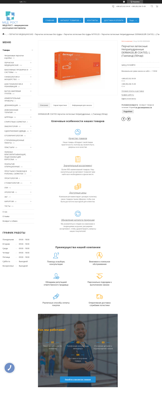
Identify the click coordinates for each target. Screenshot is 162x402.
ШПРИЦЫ (8, 117)
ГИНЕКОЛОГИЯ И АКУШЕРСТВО (11, 78)
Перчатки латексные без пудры (48, 34)
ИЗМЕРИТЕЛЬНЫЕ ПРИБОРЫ (12, 99)
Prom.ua (92, 397)
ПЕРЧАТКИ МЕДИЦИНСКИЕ (21, 34)
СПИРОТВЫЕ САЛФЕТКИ (15, 122)
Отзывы (6, 216)
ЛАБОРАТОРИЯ (11, 126)
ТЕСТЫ (7, 206)
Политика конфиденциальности (105, 399)
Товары (6, 50)
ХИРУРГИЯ (9, 201)
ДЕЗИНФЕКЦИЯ (11, 105)
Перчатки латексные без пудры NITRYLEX (82, 34)
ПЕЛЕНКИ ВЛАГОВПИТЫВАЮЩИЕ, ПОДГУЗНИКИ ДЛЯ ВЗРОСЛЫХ (15, 156)
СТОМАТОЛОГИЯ (11, 183)
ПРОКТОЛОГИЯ (11, 178)
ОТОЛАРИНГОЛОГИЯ (13, 135)
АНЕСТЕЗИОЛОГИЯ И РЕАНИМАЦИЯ (13, 85)
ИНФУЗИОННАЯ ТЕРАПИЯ (11, 111)
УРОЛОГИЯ (9, 192)
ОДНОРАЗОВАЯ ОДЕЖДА (15, 131)
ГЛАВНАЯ (49, 20)
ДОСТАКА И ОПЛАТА (113, 20)
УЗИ (6, 187)
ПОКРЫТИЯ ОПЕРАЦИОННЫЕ (12, 165)
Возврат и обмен (10, 221)
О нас (5, 212)
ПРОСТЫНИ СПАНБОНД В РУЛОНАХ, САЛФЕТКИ (15, 172)
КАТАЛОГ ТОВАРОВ (69, 20)
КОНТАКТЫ (92, 20)
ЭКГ (6, 197)
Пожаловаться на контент (82, 399)
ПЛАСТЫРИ (9, 147)
